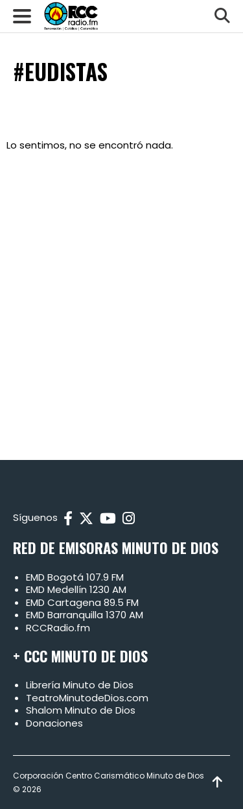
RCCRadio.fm (58, 627)
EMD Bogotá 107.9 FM (75, 577)
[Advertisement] (121, 299)
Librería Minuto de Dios (79, 685)
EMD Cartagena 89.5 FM (82, 602)
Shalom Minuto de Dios (80, 710)
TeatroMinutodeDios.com (87, 698)
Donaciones (54, 723)
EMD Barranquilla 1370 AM (84, 615)
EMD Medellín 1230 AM (76, 589)
